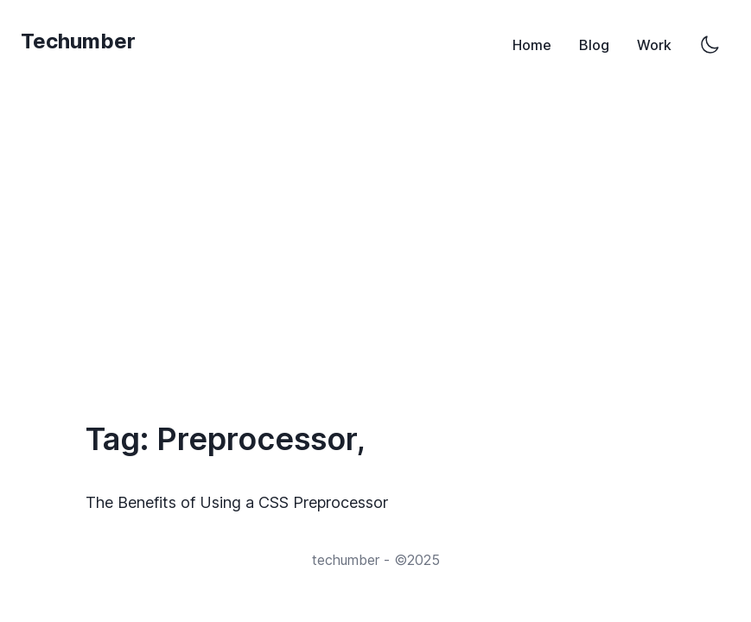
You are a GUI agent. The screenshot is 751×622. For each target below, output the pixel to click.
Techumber (79, 41)
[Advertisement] (375, 231)
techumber (345, 559)
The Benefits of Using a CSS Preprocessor (241, 502)
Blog (594, 45)
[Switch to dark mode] (709, 45)
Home (531, 45)
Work (654, 45)
